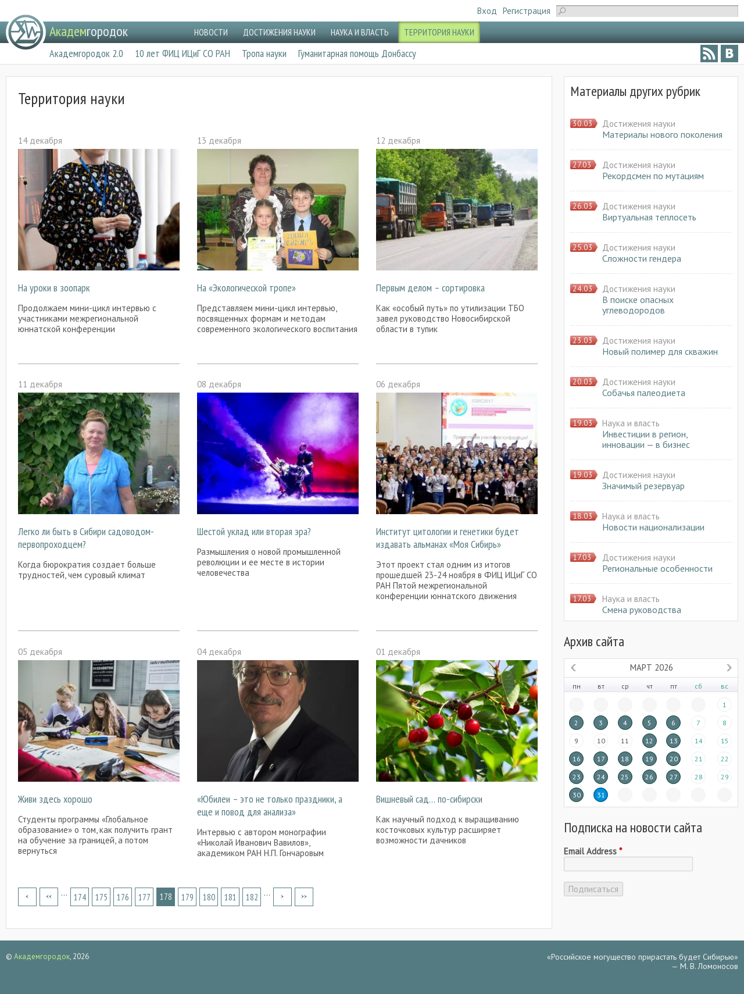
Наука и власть (631, 423)
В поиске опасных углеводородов (638, 305)
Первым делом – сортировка (430, 287)
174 (80, 897)
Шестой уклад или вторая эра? (254, 531)
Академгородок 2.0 (86, 53)
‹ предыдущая (49, 897)
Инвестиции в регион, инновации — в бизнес (646, 439)
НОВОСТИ (211, 32)
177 (144, 897)
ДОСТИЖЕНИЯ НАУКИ (279, 32)
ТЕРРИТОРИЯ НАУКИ (439, 32)
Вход (487, 10)
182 (252, 897)
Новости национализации (653, 527)
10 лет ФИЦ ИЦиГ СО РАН (182, 53)
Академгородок (42, 956)
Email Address (593, 851)
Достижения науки (638, 123)
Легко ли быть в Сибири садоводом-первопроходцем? (86, 538)
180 (209, 897)
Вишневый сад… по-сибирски (429, 799)
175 (101, 897)
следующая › (282, 897)
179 (187, 897)
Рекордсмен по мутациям (653, 175)
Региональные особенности (657, 568)
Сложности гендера (641, 258)
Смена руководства (641, 609)
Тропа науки (264, 53)
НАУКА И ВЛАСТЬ (360, 32)
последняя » (304, 897)
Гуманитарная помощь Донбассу (357, 53)
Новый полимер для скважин (660, 351)
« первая (27, 897)
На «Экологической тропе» (246, 287)
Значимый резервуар (643, 485)
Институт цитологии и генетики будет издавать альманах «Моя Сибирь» (447, 538)
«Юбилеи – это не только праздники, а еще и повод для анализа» (269, 805)
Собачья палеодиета (643, 392)
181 (230, 897)
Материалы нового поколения (662, 134)
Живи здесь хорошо (55, 799)
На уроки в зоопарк (54, 287)
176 (123, 897)
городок (88, 31)
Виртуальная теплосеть (649, 217)
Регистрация (526, 10)
